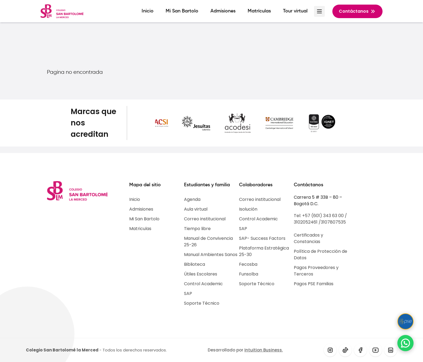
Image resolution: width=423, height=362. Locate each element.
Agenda (192, 199)
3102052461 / (307, 222)
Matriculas (140, 228)
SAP (188, 293)
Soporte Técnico (201, 303)
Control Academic (203, 284)
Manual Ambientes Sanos (210, 254)
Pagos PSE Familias (313, 284)
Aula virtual (195, 209)
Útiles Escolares (200, 274)
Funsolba (248, 274)
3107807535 (333, 222)
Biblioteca (194, 264)
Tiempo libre (197, 228)
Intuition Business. (263, 350)
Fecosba (248, 264)
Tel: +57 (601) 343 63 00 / (320, 215)
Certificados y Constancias (308, 238)
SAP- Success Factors (262, 238)
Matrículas (259, 11)
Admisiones (223, 11)
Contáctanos (357, 11)
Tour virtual (295, 11)
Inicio (147, 11)
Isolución (248, 209)
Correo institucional (205, 219)
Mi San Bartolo (182, 11)
